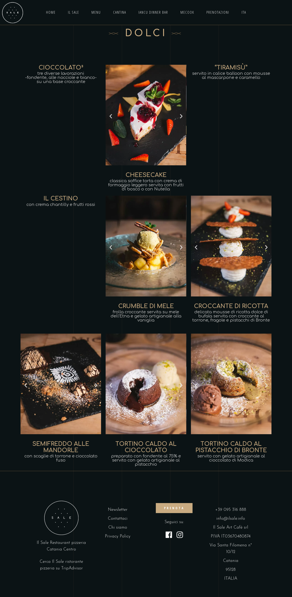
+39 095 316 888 (230, 510)
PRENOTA (174, 508)
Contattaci (118, 519)
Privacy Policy (117, 536)
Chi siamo (117, 527)
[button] (111, 116)
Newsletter (118, 510)
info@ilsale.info (230, 519)
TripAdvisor (72, 568)
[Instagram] (180, 535)
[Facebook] (169, 535)
